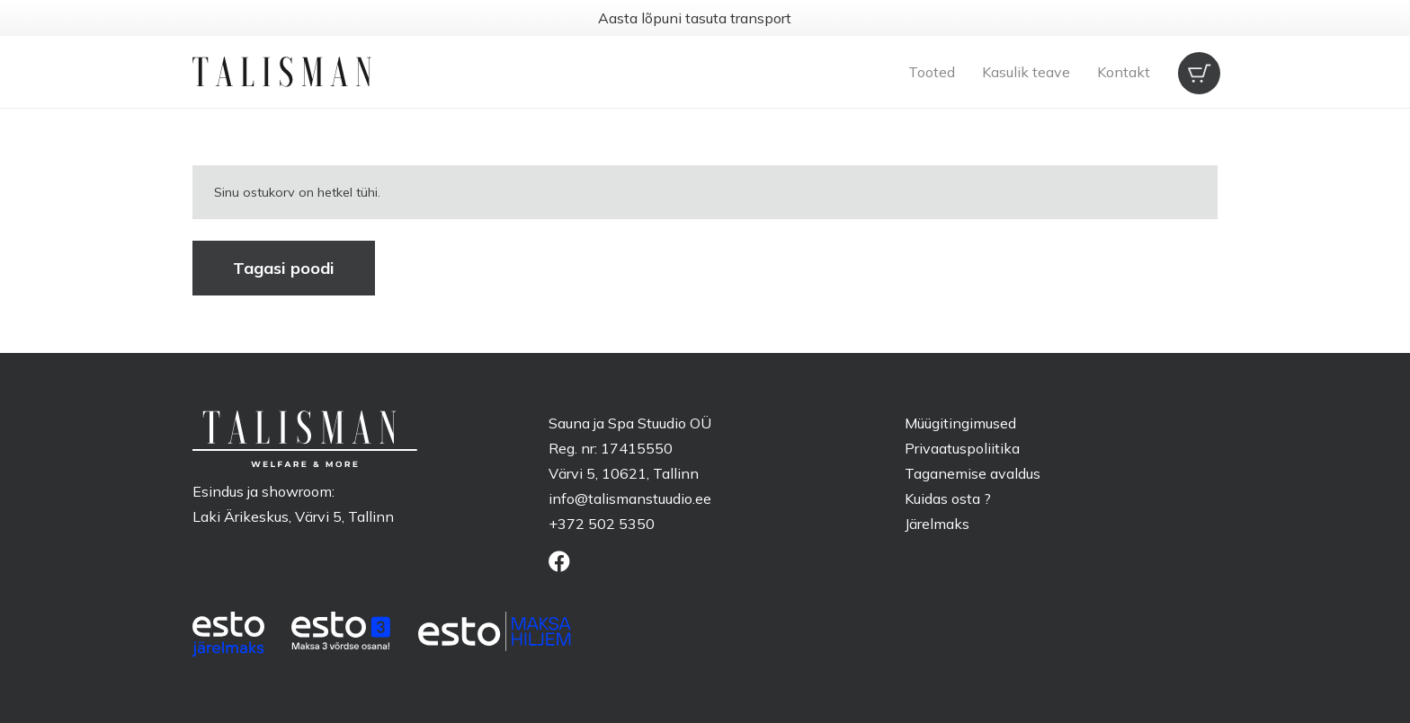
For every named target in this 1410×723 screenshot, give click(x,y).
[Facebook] (559, 561)
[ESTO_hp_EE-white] (228, 634)
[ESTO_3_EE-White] (340, 630)
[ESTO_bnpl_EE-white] (494, 631)
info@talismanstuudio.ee (630, 498)
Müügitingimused (960, 423)
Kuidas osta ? (948, 498)
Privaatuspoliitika (962, 448)
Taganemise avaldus (972, 473)
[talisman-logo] (281, 72)
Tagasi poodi (284, 268)
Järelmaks (937, 524)
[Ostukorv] (1198, 72)
